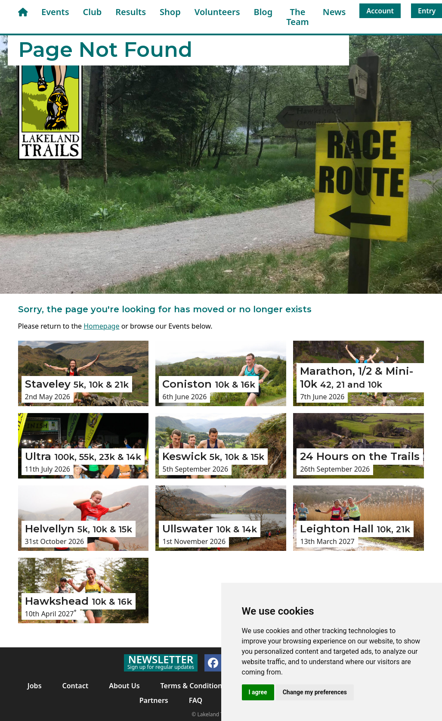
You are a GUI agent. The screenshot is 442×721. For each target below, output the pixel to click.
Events (55, 12)
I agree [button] (258, 692)
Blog (263, 12)
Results (130, 12)
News (334, 12)
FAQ (195, 700)
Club (92, 12)
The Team (297, 17)
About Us (124, 685)
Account (380, 11)
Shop (170, 12)
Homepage (101, 326)
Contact (75, 685)
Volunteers (217, 12)
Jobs (35, 685)
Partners (153, 700)
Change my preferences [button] (315, 692)
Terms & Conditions (193, 685)
